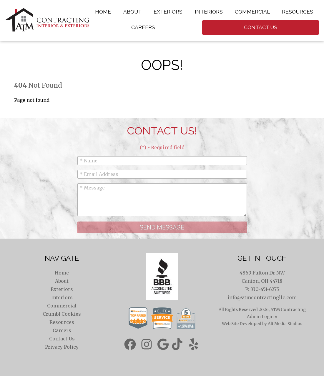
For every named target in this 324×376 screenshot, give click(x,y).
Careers (143, 27)
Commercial (252, 12)
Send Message (162, 227)
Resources (297, 12)
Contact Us (260, 27)
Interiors (209, 12)
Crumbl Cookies (62, 314)
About (132, 12)
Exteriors (168, 12)
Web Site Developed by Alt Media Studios (262, 323)
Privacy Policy (62, 347)
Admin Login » (262, 316)
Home (103, 12)
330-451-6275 (264, 289)
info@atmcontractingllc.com (262, 297)
